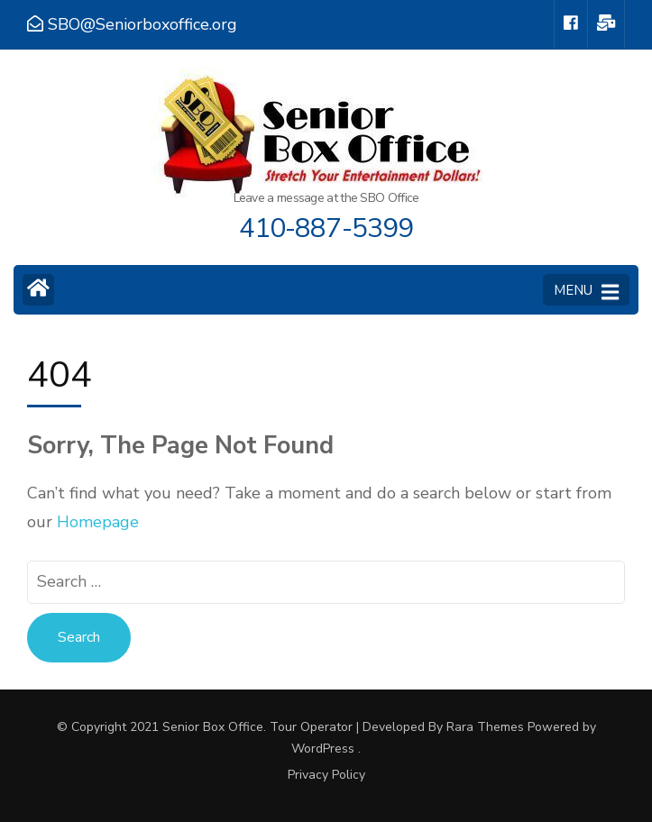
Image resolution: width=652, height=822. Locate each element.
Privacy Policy (326, 775)
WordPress (322, 748)
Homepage (98, 522)
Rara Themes (485, 726)
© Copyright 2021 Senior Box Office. (163, 726)
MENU (586, 291)
